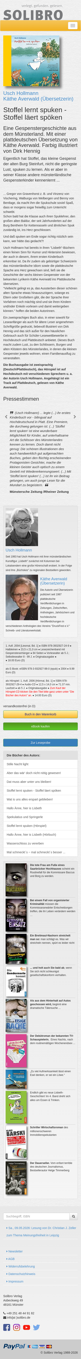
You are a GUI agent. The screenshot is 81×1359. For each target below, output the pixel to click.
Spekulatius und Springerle (25, 817)
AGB (10, 1259)
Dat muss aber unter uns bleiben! (29, 781)
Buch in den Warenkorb (40, 714)
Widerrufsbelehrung (20, 1266)
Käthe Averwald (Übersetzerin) (38, 99)
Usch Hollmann (20, 93)
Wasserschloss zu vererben (25, 843)
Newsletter (14, 1251)
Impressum (14, 1281)
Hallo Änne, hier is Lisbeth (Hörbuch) (31, 834)
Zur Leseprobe (40, 742)
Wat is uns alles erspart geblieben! (30, 799)
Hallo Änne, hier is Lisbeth (24, 808)
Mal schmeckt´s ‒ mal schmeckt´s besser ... (36, 852)
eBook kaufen (40, 726)
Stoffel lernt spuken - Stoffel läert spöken (34, 790)
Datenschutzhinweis (20, 1274)
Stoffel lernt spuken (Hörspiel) (26, 826)
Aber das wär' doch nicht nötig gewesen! (34, 773)
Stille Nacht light (17, 764)
